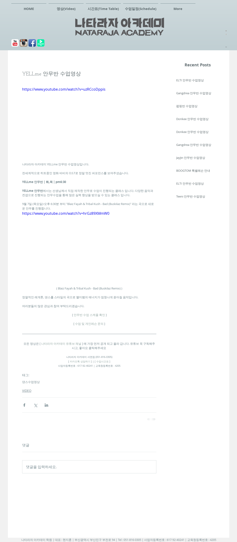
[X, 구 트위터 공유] (35, 405)
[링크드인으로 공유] (46, 405)
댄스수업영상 (31, 382)
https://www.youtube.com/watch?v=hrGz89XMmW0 (65, 213)
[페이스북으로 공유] (24, 405)
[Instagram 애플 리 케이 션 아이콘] (23, 43)
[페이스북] (32, 43)
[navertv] (41, 43)
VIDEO (26, 390)
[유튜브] (15, 43)
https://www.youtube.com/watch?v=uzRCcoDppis (64, 89)
